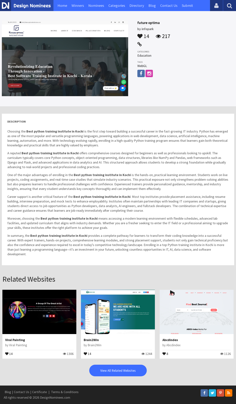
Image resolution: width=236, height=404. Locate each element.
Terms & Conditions (65, 392)
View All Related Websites (118, 370)
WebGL (142, 66)
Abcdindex (170, 340)
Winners (78, 5)
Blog (152, 5)
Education (144, 55)
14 (143, 34)
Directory (136, 5)
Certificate (39, 392)
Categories (116, 5)
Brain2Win (91, 340)
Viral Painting (15, 340)
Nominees (96, 5)
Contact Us (168, 5)
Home (62, 5)
